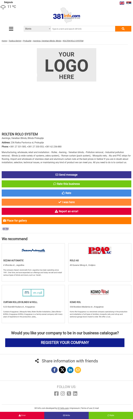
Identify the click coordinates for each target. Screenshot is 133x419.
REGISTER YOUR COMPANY (65, 342)
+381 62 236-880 (53, 146)
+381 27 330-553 (35, 146)
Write (66, 415)
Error (22, 415)
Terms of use (86, 408)
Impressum (75, 408)
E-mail (96, 408)
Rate (111, 415)
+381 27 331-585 (17, 146)
